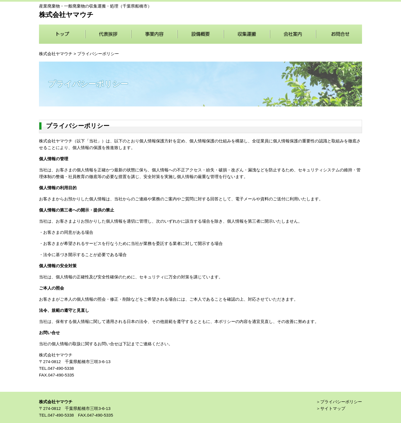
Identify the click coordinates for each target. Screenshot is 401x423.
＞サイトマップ (330, 408)
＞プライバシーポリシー (339, 401)
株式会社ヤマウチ (55, 53)
